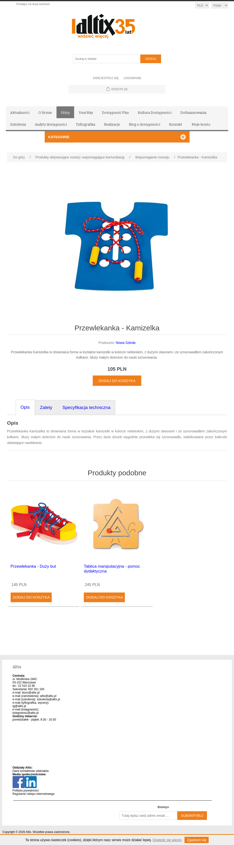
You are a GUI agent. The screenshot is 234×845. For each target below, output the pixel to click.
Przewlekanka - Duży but (33, 566)
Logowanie (132, 78)
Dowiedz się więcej (167, 840)
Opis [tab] (25, 407)
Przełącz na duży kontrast (33, 4)
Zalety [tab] (46, 407)
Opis (12, 423)
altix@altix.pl (48, 696)
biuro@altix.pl (31, 692)
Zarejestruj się (106, 78)
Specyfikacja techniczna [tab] (87, 407)
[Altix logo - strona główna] (124, 24)
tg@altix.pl (19, 706)
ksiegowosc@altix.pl (26, 713)
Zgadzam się (196, 840)
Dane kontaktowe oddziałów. (31, 771)
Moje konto (201, 125)
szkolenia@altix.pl (48, 699)
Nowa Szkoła (125, 343)
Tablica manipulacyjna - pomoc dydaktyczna (112, 568)
